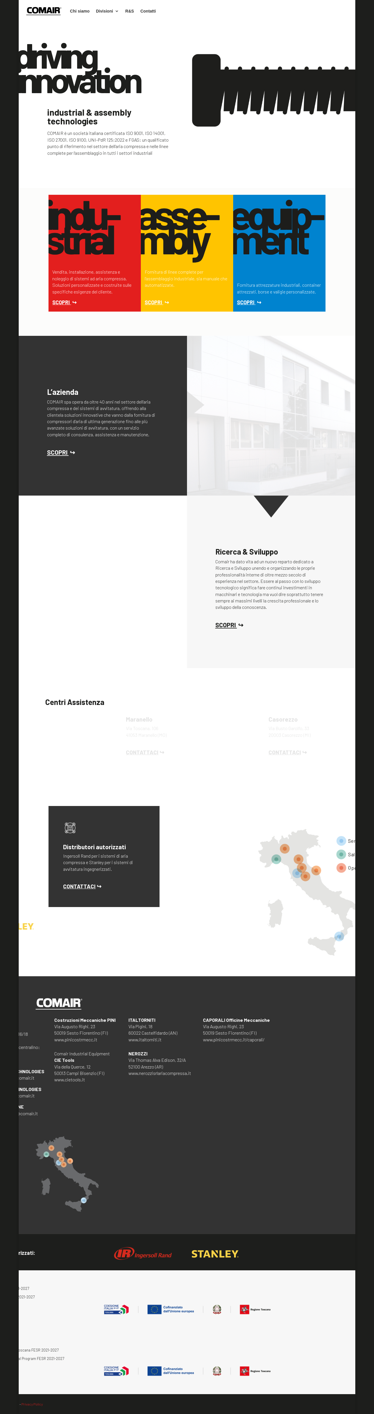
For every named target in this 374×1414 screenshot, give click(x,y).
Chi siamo (80, 11)
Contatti (148, 11)
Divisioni (104, 11)
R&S (129, 11)
